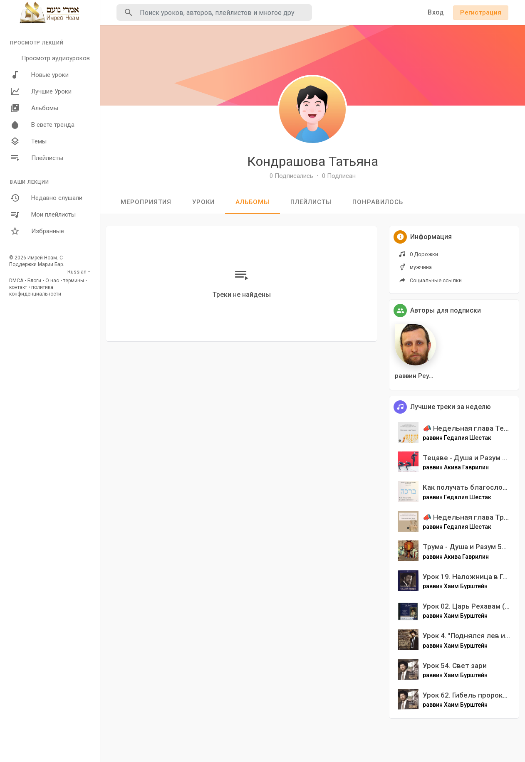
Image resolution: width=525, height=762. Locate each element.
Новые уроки (39, 75)
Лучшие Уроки (41, 91)
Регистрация (480, 12)
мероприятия (146, 202)
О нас (52, 281)
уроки (203, 202)
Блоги (34, 281)
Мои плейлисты (43, 214)
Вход (436, 12)
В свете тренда (42, 125)
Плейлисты (36, 158)
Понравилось (377, 202)
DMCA (16, 281)
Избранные (37, 231)
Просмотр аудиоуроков (55, 58)
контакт (18, 287)
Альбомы (34, 108)
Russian (77, 272)
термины (73, 281)
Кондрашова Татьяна (312, 161)
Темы (28, 141)
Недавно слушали (46, 198)
